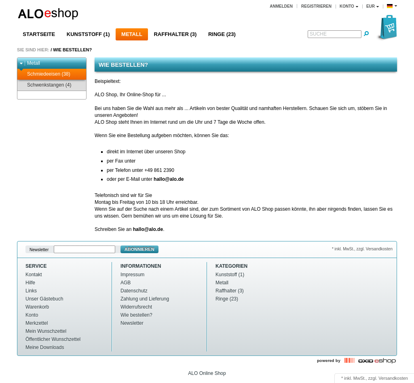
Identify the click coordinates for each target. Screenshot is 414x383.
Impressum (132, 274)
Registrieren (316, 6)
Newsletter (39, 249)
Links (31, 291)
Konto (31, 315)
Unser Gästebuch (44, 299)
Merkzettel (36, 323)
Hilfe (30, 283)
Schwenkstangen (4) (45, 85)
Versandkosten (393, 378)
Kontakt (33, 274)
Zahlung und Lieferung (144, 299)
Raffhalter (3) (175, 34)
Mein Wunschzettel (45, 331)
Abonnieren (139, 249)
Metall (131, 34)
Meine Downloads (44, 347)
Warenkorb (37, 307)
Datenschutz (134, 291)
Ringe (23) (222, 34)
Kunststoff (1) (88, 34)
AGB (125, 283)
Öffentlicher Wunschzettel (52, 339)
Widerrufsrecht (136, 307)
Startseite (39, 34)
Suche (318, 34)
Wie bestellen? (72, 49)
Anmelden (281, 6)
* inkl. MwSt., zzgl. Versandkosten (362, 249)
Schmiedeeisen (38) (44, 74)
